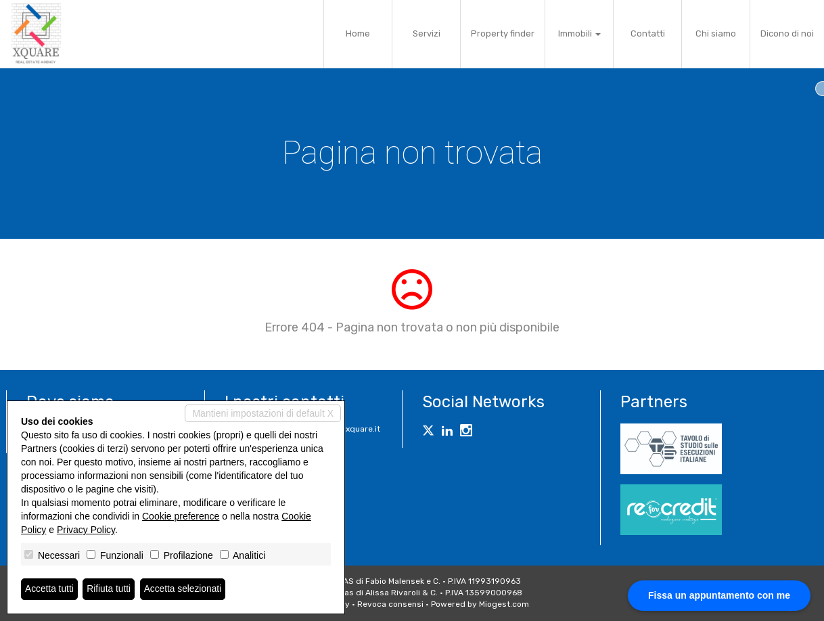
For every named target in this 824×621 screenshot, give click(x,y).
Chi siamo (715, 33)
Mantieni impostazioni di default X (263, 413)
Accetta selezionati (185, 589)
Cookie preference (180, 516)
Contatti (648, 33)
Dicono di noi (787, 33)
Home (358, 33)
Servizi (426, 33)
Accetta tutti (49, 589)
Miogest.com (504, 604)
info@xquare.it (351, 429)
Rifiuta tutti (110, 589)
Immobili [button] (579, 33)
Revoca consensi (390, 604)
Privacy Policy (86, 529)
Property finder (502, 33)
